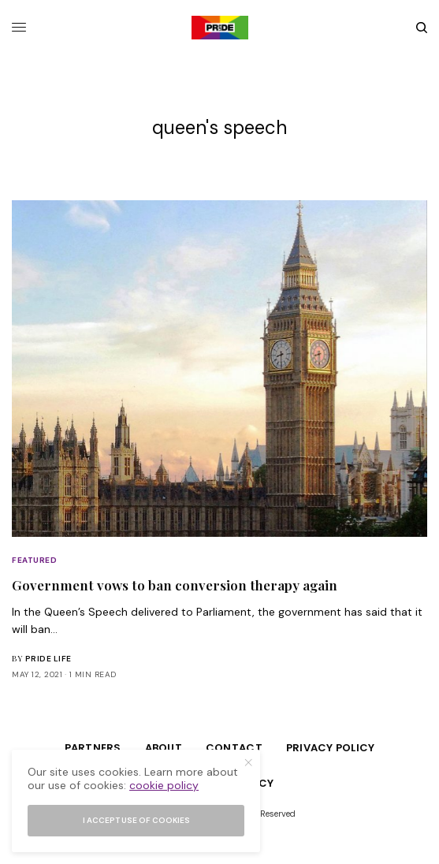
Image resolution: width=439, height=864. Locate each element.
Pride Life (48, 659)
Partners (93, 747)
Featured (34, 560)
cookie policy (164, 785)
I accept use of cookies (136, 820)
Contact (234, 747)
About (163, 747)
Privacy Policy (330, 747)
